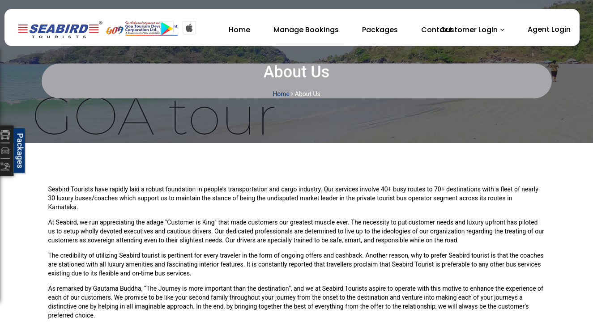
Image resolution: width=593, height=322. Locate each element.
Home (239, 29)
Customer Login (469, 30)
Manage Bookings (306, 29)
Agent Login (549, 29)
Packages (380, 29)
